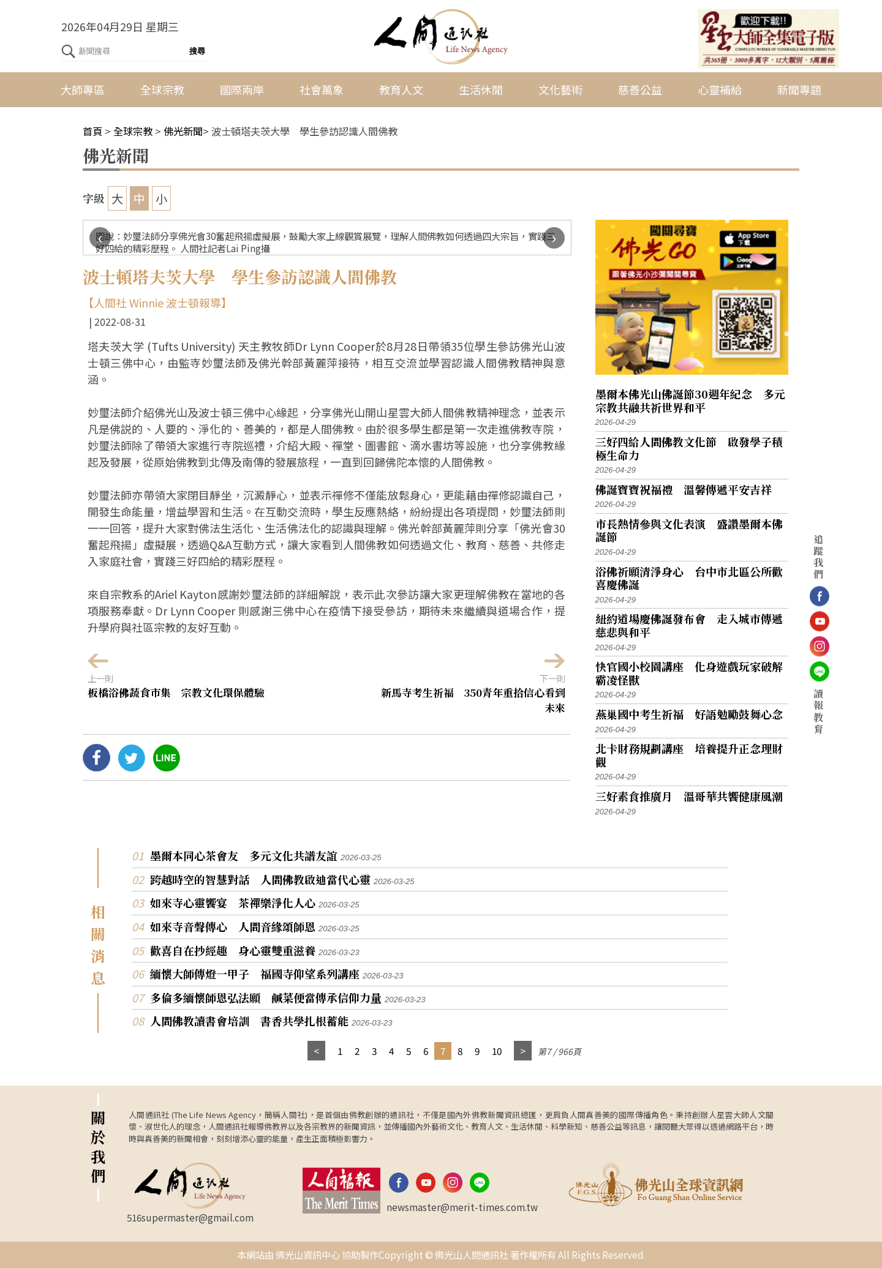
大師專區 (83, 89)
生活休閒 (481, 89)
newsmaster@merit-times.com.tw (462, 1207)
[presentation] (100, 238)
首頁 (92, 131)
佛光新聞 (183, 131)
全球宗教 (162, 89)
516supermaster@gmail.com (190, 1217)
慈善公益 (640, 89)
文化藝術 (560, 89)
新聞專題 (799, 89)
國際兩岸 (242, 89)
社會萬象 (322, 89)
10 (497, 1050)
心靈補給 (720, 89)
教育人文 (401, 89)
